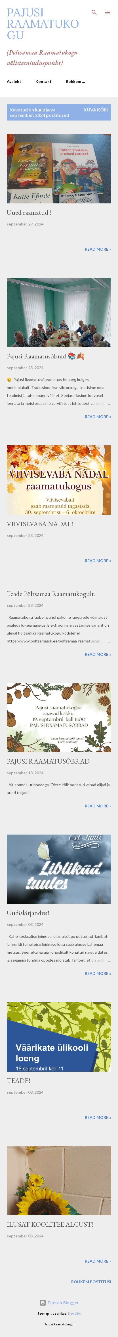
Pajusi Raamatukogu (43, 23)
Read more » (98, 249)
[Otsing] (94, 10)
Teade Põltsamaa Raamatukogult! (51, 593)
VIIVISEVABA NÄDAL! (40, 523)
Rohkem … (75, 81)
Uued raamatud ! (29, 212)
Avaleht (14, 81)
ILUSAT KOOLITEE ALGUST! (50, 1224)
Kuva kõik (96, 109)
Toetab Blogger (59, 1302)
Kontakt (43, 81)
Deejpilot (74, 1313)
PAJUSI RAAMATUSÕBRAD (48, 761)
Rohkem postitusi (91, 1281)
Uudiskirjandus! (28, 912)
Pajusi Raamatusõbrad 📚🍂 (46, 356)
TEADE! (18, 1080)
